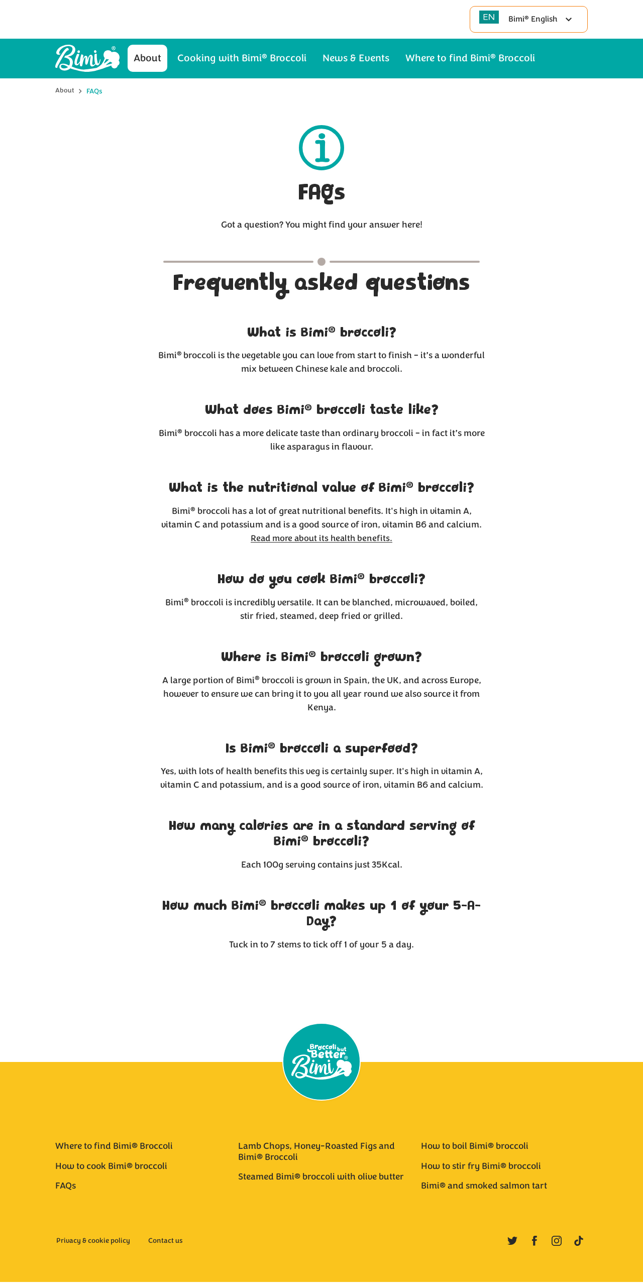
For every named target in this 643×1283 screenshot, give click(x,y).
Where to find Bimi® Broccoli (114, 1147)
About (64, 88)
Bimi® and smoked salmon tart (484, 1187)
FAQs (65, 1187)
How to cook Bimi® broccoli (111, 1167)
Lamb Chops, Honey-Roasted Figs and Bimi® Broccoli (316, 1152)
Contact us (165, 1242)
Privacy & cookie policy (93, 1242)
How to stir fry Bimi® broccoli (481, 1167)
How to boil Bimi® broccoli (474, 1147)
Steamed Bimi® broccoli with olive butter (321, 1178)
